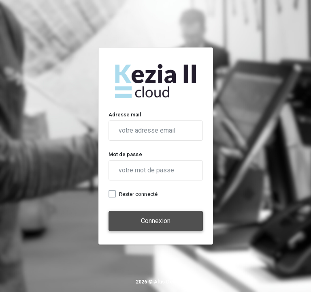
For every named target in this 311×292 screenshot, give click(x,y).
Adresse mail (125, 115)
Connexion (155, 221)
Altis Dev (164, 282)
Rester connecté (138, 194)
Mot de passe (125, 154)
